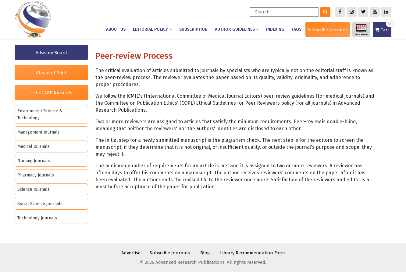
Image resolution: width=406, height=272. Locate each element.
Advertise (131, 253)
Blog (205, 253)
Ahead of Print (51, 72)
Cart (383, 27)
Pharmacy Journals (35, 175)
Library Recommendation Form (252, 253)
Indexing (275, 29)
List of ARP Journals (51, 93)
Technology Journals (37, 218)
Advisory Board (51, 52)
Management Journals (38, 132)
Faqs (296, 29)
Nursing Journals (33, 160)
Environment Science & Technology (39, 114)
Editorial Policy (152, 29)
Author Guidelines (237, 29)
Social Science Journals (39, 203)
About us (116, 29)
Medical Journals (33, 146)
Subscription (193, 29)
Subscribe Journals (328, 30)
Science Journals (33, 189)
